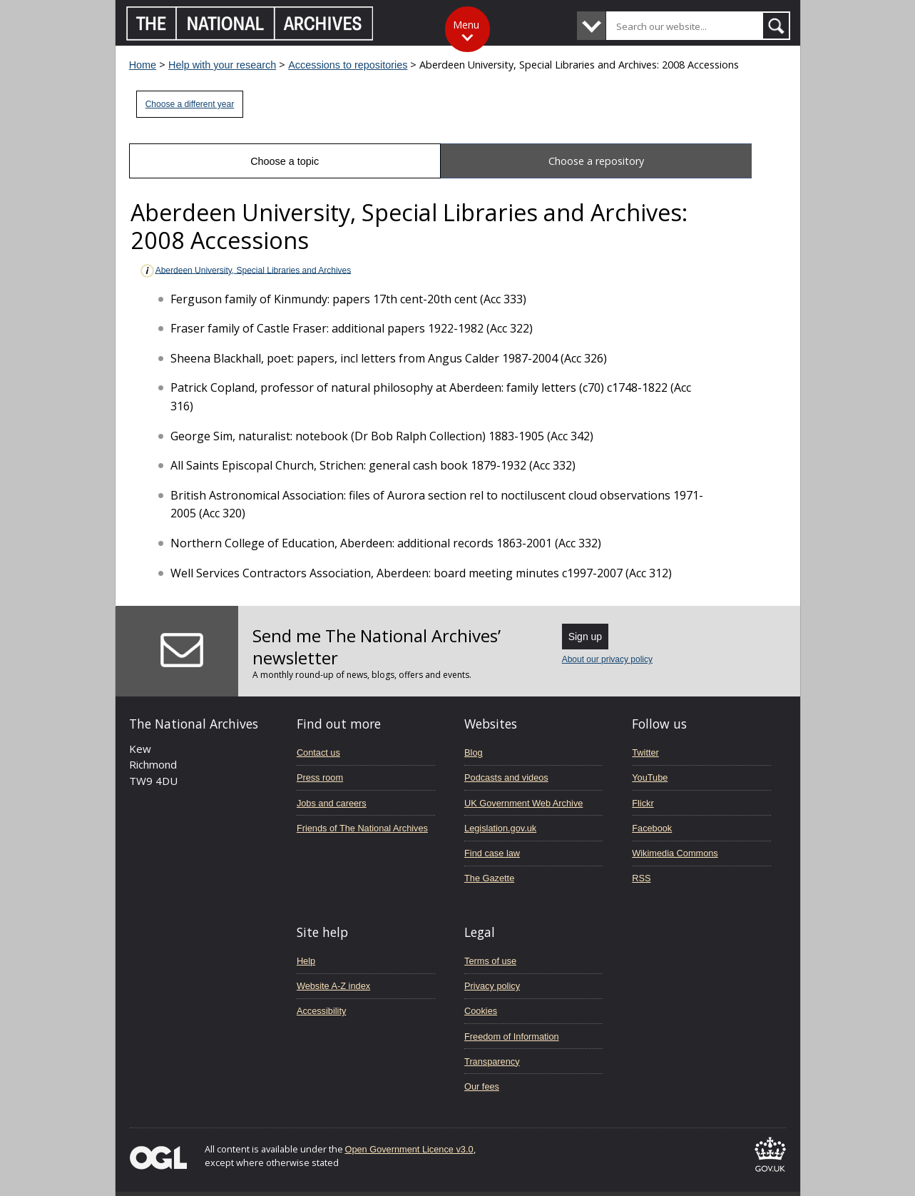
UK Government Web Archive (523, 803)
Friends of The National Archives (362, 828)
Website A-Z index (333, 985)
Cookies (480, 1010)
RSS (641, 878)
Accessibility (321, 1010)
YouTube (650, 777)
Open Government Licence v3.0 (409, 1149)
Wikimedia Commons (674, 853)
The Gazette (489, 878)
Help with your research (222, 65)
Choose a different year (190, 104)
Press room (320, 777)
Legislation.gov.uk (500, 828)
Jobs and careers (332, 803)
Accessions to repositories (347, 65)
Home (142, 65)
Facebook (652, 828)
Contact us (318, 752)
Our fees (481, 1086)
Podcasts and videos (506, 777)
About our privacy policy (607, 659)
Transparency (491, 1061)
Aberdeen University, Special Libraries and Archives (245, 271)
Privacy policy (492, 985)
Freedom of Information (511, 1036)
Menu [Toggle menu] (466, 24)
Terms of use (490, 961)
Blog (473, 752)
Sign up (585, 636)
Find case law (492, 853)
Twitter (645, 752)
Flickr (642, 803)
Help (306, 961)
